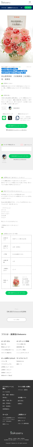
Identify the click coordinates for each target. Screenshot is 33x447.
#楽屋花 (24, 70)
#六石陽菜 (12, 72)
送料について (21, 420)
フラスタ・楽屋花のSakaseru (9, 7)
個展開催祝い (6, 409)
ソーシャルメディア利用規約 (23, 439)
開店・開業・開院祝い (9, 394)
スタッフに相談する (6, 352)
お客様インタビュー (6, 369)
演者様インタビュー (6, 372)
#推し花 (23, 72)
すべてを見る (6, 392)
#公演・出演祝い (13, 68)
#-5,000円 (4, 68)
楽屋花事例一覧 (20, 347)
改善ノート (19, 364)
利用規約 (23, 438)
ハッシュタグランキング (23, 352)
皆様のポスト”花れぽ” (6, 375)
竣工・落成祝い (7, 406)
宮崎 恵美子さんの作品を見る (19, 159)
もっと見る (16, 319)
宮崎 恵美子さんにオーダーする (16, 126)
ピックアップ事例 (21, 349)
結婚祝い (20, 403)
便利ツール (6, 424)
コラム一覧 (4, 361)
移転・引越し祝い (7, 400)
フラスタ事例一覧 (21, 344)
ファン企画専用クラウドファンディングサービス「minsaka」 (9, 419)
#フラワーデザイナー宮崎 (8, 70)
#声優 (18, 72)
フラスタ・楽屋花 (23, 389)
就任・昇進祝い (7, 403)
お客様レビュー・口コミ (7, 367)
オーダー (28, 7)
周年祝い (5, 397)
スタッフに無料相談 (23, 423)
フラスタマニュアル (6, 364)
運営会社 (10, 438)
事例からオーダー (5, 347)
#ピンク (19, 70)
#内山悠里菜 (5, 72)
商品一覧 (3, 344)
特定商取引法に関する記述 (10, 439)
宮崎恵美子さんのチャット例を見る (16, 130)
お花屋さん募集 (16, 438)
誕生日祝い (21, 400)
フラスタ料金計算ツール (7, 349)
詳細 (20, 66)
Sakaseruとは (20, 361)
